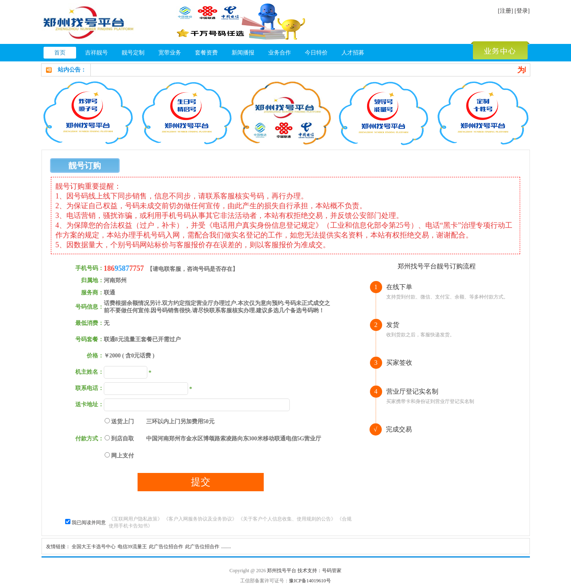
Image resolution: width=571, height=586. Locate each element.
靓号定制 (133, 53)
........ (226, 546)
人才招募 (352, 53)
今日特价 (316, 53)
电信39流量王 (132, 546)
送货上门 (122, 421)
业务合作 (279, 53)
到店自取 (122, 439)
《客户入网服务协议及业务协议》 (200, 519)
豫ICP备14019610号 (310, 581)
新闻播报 (243, 53)
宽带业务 (169, 53)
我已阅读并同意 (89, 522)
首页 (60, 53)
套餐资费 (206, 53)
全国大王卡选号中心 (94, 546)
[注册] (505, 11)
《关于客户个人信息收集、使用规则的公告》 (287, 519)
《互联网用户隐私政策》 (135, 519)
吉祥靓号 (96, 53)
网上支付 (122, 456)
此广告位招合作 (166, 546)
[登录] (521, 11)
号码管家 (331, 570)
